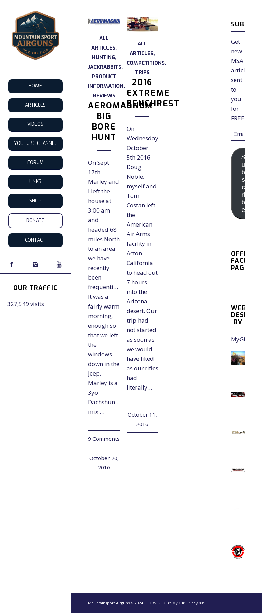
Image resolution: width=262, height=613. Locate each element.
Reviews (104, 95)
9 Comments (104, 438)
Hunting (103, 57)
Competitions (146, 62)
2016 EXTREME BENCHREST (153, 93)
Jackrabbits (104, 67)
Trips (142, 72)
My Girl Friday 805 (188, 602)
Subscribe (243, 183)
